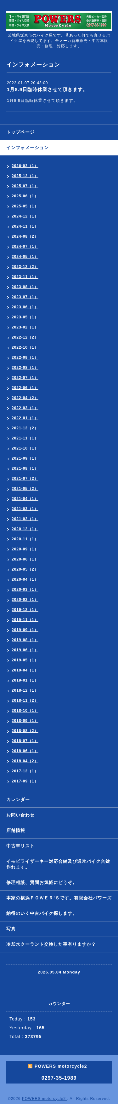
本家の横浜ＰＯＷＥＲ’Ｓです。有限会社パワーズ (59, 897)
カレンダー (18, 799)
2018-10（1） (25, 710)
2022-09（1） (25, 357)
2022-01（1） (25, 418)
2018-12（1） (25, 690)
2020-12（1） (25, 529)
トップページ (20, 132)
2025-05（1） (25, 206)
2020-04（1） (25, 579)
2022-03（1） (25, 408)
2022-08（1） (25, 367)
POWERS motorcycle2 (44, 1098)
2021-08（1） (25, 468)
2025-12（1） (25, 176)
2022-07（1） (25, 377)
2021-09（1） (25, 458)
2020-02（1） (25, 599)
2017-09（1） (25, 781)
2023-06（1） (25, 307)
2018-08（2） (25, 731)
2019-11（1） (25, 620)
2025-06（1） (25, 196)
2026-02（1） (25, 166)
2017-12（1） (25, 771)
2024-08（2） (25, 236)
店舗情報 (15, 830)
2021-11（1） (25, 438)
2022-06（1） (25, 388)
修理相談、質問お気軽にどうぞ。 (41, 882)
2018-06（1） (25, 751)
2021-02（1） (25, 519)
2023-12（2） (25, 266)
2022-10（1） (25, 347)
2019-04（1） (25, 670)
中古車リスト (20, 845)
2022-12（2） (25, 337)
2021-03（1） (25, 509)
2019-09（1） (25, 630)
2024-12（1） (25, 216)
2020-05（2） (25, 569)
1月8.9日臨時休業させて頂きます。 (47, 89)
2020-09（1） (25, 549)
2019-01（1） (25, 680)
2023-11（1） (25, 277)
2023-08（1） (25, 287)
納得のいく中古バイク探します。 (41, 913)
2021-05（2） (25, 488)
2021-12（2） (25, 428)
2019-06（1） (25, 650)
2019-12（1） (25, 609)
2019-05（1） (25, 660)
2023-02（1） (25, 327)
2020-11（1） (25, 539)
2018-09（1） (25, 720)
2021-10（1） (25, 448)
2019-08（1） (25, 640)
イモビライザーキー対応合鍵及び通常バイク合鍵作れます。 (58, 864)
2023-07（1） (25, 297)
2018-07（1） (25, 741)
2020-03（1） (25, 589)
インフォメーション (27, 147)
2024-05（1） (25, 256)
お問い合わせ (20, 814)
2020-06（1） (25, 559)
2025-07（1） (25, 186)
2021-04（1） (25, 499)
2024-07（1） (25, 246)
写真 (11, 928)
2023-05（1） (25, 317)
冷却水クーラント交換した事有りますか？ (51, 944)
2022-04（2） (25, 398)
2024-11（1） (25, 226)
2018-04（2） (25, 761)
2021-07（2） (25, 478)
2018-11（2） (25, 700)
